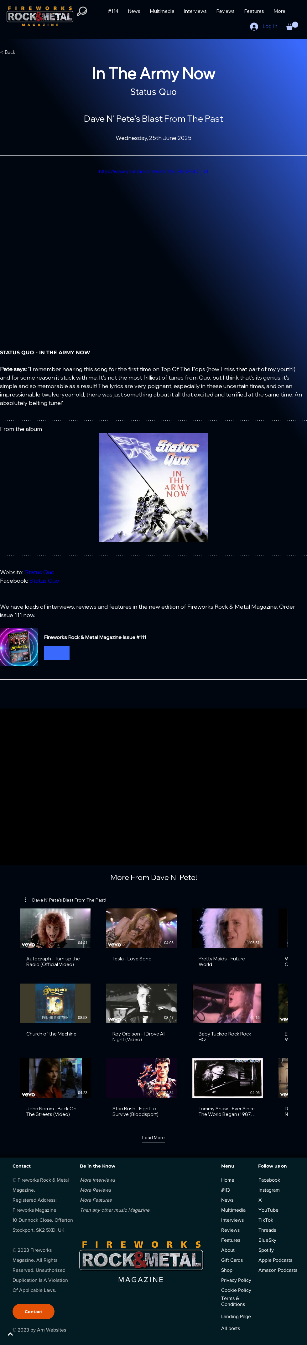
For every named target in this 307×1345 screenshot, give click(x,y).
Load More (153, 1137)
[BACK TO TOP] (27, 1334)
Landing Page (236, 1316)
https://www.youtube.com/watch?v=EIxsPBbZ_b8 (153, 171)
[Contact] (34, 1311)
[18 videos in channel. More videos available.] (153, 1013)
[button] (292, 26)
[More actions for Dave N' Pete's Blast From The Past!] (65, 900)
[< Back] (20, 52)
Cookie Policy (236, 1290)
